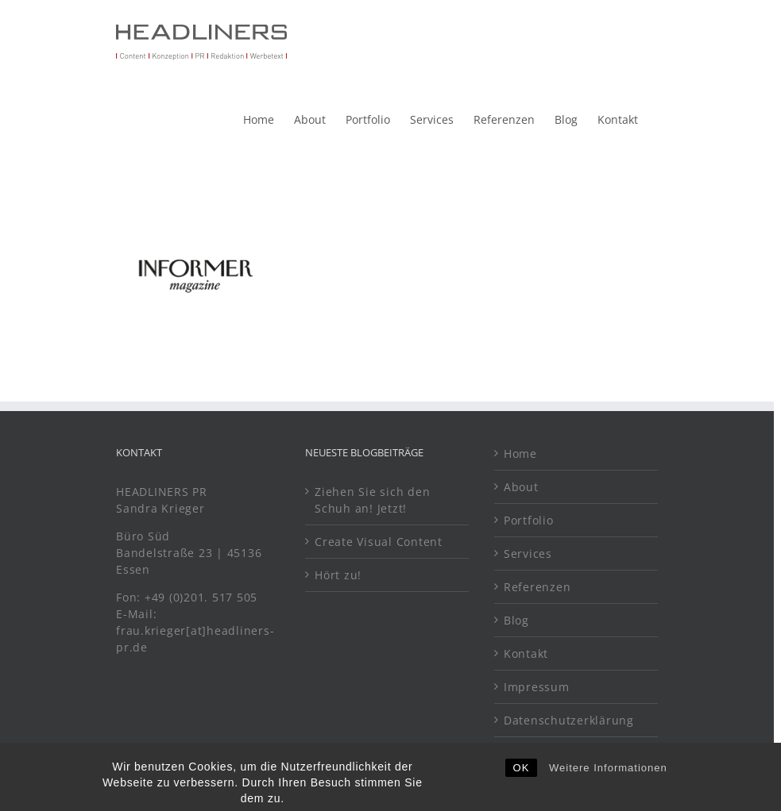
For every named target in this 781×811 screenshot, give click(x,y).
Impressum (537, 686)
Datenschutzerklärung (569, 720)
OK (521, 785)
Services (528, 553)
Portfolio (529, 520)
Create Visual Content (379, 541)
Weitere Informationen (608, 785)
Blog (516, 620)
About (521, 486)
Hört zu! (338, 574)
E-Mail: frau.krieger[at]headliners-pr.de (195, 630)
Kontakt (526, 653)
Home (520, 453)
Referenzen (537, 586)
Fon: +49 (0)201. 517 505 (188, 597)
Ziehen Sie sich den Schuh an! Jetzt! (372, 500)
